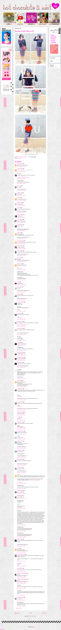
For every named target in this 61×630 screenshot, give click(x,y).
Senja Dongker (19, 163)
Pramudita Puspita (20, 357)
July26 (18, 369)
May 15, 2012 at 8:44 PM (21, 230)
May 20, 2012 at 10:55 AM (21, 530)
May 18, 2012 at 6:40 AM (21, 419)
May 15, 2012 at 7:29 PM (21, 190)
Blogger (33, 626)
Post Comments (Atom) (33, 616)
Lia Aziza (18, 342)
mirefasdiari (19, 380)
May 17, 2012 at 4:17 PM (21, 367)
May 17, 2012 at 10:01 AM (21, 350)
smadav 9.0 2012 (20, 412)
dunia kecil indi (20, 245)
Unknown (19, 232)
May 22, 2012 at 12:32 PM (21, 583)
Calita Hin (19, 185)
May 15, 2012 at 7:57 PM (21, 212)
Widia (18, 590)
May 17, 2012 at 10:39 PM (21, 386)
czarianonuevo (19, 388)
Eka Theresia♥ (19, 268)
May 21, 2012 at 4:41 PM (21, 561)
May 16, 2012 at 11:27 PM (21, 334)
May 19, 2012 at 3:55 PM (21, 508)
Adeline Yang (19, 192)
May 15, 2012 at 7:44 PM (21, 195)
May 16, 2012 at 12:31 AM (21, 248)
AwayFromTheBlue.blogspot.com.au (23, 177)
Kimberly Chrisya (20, 597)
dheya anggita (19, 219)
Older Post (44, 613)
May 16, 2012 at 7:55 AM (21, 261)
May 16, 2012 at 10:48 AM (21, 284)
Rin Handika (19, 495)
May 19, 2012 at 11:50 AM (21, 488)
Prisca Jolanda (19, 250)
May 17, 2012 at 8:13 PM (21, 378)
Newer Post (17, 613)
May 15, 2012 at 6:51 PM (21, 166)
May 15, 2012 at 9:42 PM (21, 243)
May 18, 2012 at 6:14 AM (21, 414)
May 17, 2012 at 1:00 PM (21, 360)
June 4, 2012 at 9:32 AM (21, 600)
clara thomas (19, 467)
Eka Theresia (19, 263)
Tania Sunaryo (19, 224)
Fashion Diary (19, 158)
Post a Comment (19, 608)
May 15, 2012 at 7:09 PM (21, 178)
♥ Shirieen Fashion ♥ (20, 554)
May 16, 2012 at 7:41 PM (21, 319)
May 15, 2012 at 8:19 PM (21, 217)
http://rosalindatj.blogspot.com (22, 324)
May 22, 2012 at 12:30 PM (21, 577)
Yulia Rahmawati (20, 490)
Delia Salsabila (19, 362)
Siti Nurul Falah (20, 214)
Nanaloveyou (19, 202)
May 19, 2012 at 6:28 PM (21, 524)
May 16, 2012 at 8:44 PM (21, 326)
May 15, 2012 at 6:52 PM (21, 171)
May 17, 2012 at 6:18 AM (21, 340)
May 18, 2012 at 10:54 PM (21, 472)
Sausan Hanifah (20, 328)
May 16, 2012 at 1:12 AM (21, 255)
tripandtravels (19, 568)
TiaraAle (18, 197)
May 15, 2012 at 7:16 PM (21, 183)
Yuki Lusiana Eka (20, 240)
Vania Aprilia (19, 313)
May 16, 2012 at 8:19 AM (21, 269)
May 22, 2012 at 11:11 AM (21, 571)
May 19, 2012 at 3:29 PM (21, 498)
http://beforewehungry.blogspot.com (23, 307)
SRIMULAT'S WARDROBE (21, 573)
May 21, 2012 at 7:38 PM (21, 566)
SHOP (25, 427)
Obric (18, 563)
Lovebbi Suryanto (20, 302)
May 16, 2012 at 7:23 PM (21, 311)
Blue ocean (19, 257)
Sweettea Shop (19, 441)
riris (18, 336)
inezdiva (18, 207)
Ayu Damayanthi (20, 352)
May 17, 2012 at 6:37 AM (21, 345)
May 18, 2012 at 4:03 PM (21, 465)
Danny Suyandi (20, 459)
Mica (18, 173)
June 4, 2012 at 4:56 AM (21, 595)
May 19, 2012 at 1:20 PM (21, 493)
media (18, 548)
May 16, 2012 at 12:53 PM (21, 291)
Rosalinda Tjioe (20, 321)
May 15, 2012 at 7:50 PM (21, 205)
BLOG (18, 427)
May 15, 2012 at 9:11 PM (21, 238)
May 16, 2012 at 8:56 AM (21, 279)
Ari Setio (18, 417)
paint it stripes (19, 396)
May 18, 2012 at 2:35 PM (21, 457)
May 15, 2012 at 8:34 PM (21, 222)
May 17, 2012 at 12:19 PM (21, 355)
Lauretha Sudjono (20, 431)
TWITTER (21, 427)
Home (31, 613)
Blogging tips (2, 629)
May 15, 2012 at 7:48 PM (21, 200)
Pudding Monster (20, 317)
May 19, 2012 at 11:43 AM (21, 483)
